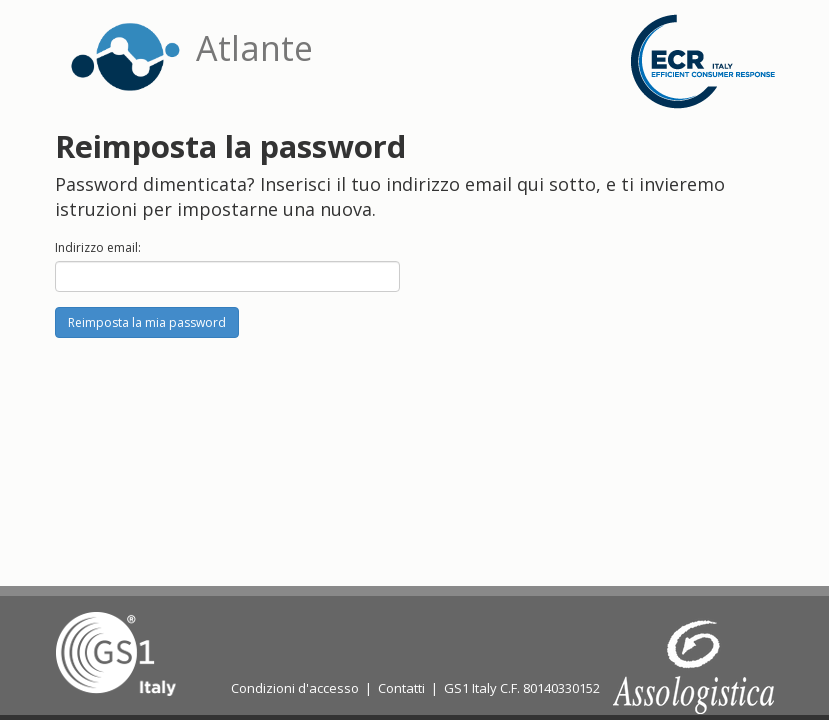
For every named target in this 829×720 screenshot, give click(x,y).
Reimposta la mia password (147, 322)
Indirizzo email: (98, 247)
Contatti (401, 688)
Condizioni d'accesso (295, 688)
